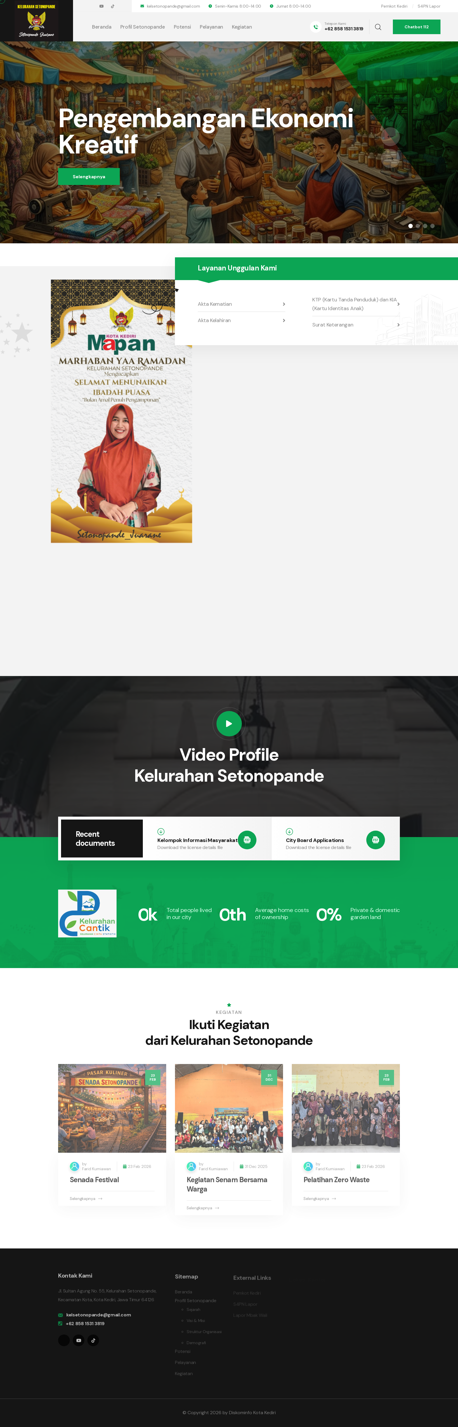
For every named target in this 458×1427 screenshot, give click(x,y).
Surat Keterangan (356, 324)
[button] (410, 226)
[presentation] (390, 136)
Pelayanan (211, 27)
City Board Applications (315, 840)
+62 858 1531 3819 (344, 29)
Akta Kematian (241, 304)
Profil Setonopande (142, 27)
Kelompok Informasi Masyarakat (197, 840)
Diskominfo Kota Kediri (252, 1412)
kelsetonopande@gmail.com (173, 6)
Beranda (102, 27)
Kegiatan (242, 27)
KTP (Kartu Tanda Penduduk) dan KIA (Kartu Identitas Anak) (356, 304)
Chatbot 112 (417, 26)
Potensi (182, 27)
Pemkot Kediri (394, 6)
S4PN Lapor (429, 6)
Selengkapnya (89, 177)
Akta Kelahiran (241, 320)
